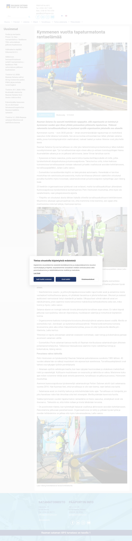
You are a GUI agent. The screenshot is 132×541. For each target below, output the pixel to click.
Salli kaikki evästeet (44, 279)
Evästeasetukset (88, 279)
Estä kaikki (66, 279)
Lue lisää (37, 273)
